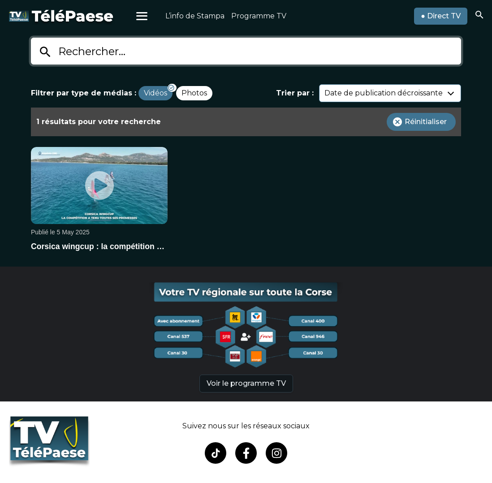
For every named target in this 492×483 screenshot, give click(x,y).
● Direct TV (441, 16)
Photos (194, 93)
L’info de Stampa (194, 16)
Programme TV (258, 16)
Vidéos (155, 93)
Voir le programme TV (246, 383)
